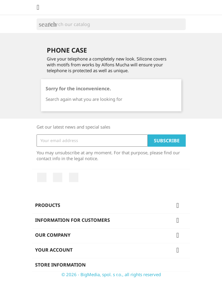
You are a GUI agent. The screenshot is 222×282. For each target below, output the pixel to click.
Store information (60, 265)
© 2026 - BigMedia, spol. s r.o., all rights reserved (111, 274)
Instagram (73, 177)
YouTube (57, 177)
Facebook (42, 177)
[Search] (111, 24)
